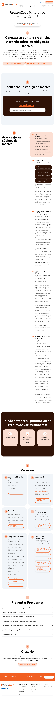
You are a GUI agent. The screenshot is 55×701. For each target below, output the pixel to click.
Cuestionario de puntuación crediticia (43, 502)
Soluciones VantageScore (16, 529)
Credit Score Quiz (34, 687)
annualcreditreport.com (13, 487)
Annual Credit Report (16, 494)
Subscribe (49, 677)
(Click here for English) (27, 24)
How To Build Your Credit (23, 687)
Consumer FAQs (22, 689)
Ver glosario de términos (27, 664)
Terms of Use (51, 697)
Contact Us (42, 2)
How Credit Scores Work (23, 686)
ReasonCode (33, 691)
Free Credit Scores (35, 686)
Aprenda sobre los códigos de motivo (38, 63)
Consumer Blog (34, 689)
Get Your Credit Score (45, 6)
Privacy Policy (45, 697)
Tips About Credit (22, 691)
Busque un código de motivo (14, 63)
